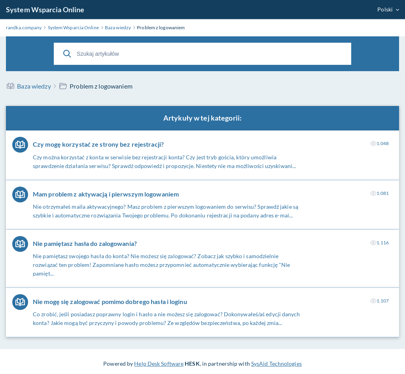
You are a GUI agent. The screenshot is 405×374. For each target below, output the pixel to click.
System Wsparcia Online (45, 9)
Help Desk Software (159, 363)
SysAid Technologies (276, 363)
